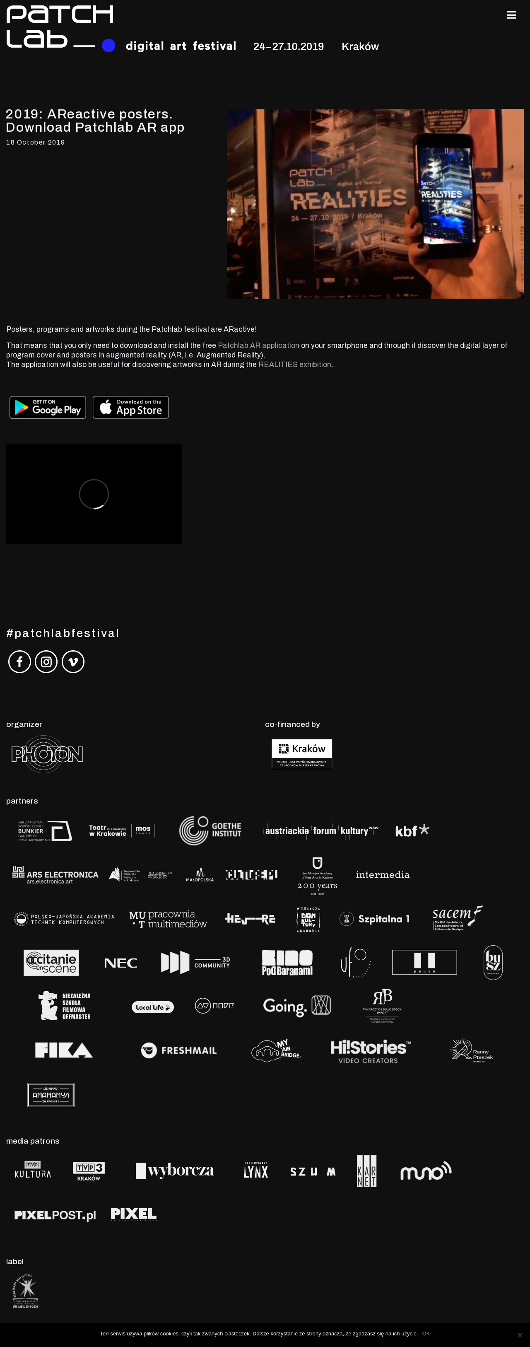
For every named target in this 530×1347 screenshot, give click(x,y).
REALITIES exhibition (294, 365)
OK (426, 1333)
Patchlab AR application (258, 346)
